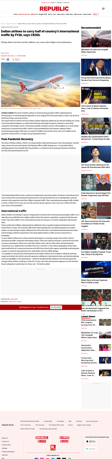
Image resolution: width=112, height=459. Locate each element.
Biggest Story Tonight (84, 425)
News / (3, 23)
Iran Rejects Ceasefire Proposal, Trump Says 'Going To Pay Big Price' (96, 253)
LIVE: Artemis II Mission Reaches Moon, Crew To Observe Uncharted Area (94, 108)
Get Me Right (48, 421)
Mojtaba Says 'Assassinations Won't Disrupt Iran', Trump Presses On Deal (95, 137)
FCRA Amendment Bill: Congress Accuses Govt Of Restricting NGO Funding (88, 325)
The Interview (39, 425)
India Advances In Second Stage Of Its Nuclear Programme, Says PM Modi (95, 194)
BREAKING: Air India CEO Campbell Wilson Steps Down (94, 50)
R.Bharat (53, 2)
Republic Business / (11, 23)
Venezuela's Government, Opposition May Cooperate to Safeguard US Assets (89, 350)
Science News (85, 114)
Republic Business (8, 56)
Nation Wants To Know (27, 429)
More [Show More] (96, 14)
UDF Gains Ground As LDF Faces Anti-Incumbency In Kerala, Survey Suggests (95, 223)
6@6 (70, 421)
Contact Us (5, 442)
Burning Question (92, 421)
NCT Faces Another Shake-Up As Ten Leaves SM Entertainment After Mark (95, 166)
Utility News (84, 229)
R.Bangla (59, 2)
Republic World (45, 2)
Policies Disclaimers (8, 452)
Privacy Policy (6, 445)
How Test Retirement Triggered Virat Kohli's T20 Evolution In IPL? (95, 309)
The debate (60, 421)
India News (84, 55)
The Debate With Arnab (56, 425)
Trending (79, 421)
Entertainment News (86, 170)
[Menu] (102, 8)
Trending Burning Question (48, 429)
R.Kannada (66, 2)
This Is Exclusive (25, 425)
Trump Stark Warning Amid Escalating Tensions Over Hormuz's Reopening (96, 79)
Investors (5, 455)
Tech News (84, 285)
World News (84, 83)
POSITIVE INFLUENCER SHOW (29, 421)
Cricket (83, 314)
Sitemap (4, 448)
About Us (5, 438)
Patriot (70, 425)
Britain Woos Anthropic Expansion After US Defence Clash (94, 281)
